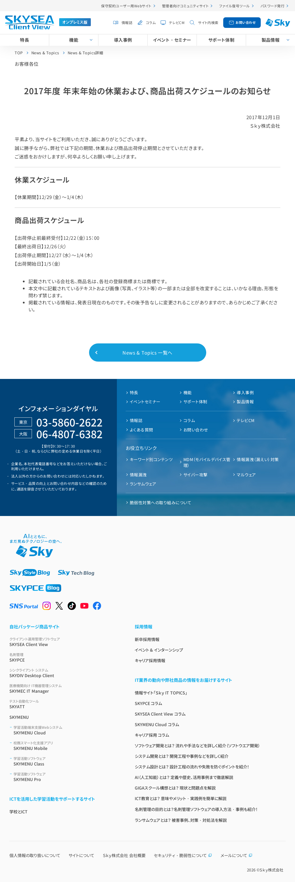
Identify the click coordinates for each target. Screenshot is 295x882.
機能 (73, 40)
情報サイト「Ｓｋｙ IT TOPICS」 (161, 693)
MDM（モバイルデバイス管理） (207, 462)
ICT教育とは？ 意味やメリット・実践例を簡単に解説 (181, 798)
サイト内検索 (208, 22)
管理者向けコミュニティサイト (185, 5)
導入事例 (123, 40)
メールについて (237, 855)
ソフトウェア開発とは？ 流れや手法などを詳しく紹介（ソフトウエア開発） (197, 745)
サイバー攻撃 (195, 475)
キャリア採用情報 (150, 660)
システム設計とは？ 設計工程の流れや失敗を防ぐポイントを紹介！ (192, 767)
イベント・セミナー (172, 40)
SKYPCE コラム (148, 703)
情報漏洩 (138, 475)
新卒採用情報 (147, 639)
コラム (151, 22)
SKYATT (65, 704)
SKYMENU (19, 717)
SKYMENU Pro (67, 776)
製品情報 (271, 40)
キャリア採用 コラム (152, 735)
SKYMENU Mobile (67, 745)
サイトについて (81, 855)
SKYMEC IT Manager (65, 688)
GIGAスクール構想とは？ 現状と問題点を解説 (175, 788)
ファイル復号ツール (234, 5)
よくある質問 (141, 430)
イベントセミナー (145, 401)
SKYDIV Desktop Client (65, 672)
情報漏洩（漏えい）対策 (258, 459)
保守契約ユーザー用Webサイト (126, 5)
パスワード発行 (272, 5)
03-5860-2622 (69, 421)
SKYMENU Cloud (67, 730)
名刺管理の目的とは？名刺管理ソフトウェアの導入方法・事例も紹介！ (196, 809)
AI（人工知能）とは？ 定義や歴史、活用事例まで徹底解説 (184, 777)
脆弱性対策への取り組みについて (160, 502)
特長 (24, 40)
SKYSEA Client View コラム (160, 714)
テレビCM (177, 22)
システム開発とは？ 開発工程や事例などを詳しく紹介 (182, 756)
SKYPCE (65, 657)
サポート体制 (221, 40)
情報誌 (127, 22)
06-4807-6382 (69, 433)
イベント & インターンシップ (159, 650)
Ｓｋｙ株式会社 (271, 870)
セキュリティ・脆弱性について (183, 855)
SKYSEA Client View (65, 641)
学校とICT (18, 811)
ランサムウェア (143, 484)
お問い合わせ (245, 22)
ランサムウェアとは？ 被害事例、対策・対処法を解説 (181, 820)
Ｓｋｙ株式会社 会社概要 (124, 855)
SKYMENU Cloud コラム (157, 724)
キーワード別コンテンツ (151, 459)
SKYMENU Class (67, 761)
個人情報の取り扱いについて (34, 855)
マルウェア (246, 475)
